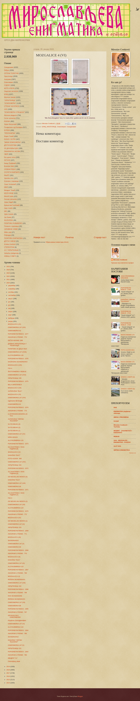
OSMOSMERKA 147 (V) (16, 645)
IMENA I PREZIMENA (121, 417)
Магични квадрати (10, 115)
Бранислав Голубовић (12, 205)
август (10, 298)
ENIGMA (7, 121)
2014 (8, 683)
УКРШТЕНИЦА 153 (14, 527)
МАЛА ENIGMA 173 (127, 335)
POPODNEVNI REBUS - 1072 (18, 468)
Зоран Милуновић (10, 124)
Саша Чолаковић (10, 184)
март (10, 315)
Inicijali (116, 421)
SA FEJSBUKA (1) (14, 430)
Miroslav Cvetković (120, 260)
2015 (8, 679)
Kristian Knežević (10, 244)
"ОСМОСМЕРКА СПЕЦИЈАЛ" (14, 112)
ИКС (5, 211)
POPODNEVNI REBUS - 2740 (126, 288)
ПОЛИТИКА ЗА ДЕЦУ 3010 (17, 349)
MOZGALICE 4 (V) (14, 452)
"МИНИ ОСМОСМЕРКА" (12, 142)
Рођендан (7, 235)
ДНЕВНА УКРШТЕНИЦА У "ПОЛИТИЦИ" (17, 344)
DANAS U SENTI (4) (128, 377)
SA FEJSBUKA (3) (14, 424)
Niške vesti (7, 232)
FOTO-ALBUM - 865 (15, 458)
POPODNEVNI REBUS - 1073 (18, 444)
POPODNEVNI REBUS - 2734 (126, 312)
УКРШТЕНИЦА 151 (14, 648)
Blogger (80, 696)
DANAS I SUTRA (10, 139)
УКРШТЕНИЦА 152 (14, 586)
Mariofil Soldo (8, 196)
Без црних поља (10, 157)
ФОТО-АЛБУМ (9, 88)
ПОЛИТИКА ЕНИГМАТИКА (13, 238)
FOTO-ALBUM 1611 (127, 350)
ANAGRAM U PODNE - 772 (17, 514)
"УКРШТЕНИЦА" (10, 100)
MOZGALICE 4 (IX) (14, 324)
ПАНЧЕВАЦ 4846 (14, 661)
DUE (115, 407)
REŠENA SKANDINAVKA (16, 579)
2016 (8, 676)
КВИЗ (6, 187)
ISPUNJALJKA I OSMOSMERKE (14, 616)
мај (9, 308)
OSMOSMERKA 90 (14, 486)
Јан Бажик (7, 217)
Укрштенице (8, 76)
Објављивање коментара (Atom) (57, 242)
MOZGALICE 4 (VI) (14, 394)
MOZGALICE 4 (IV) (14, 517)
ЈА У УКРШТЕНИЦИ (11, 250)
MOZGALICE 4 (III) (14, 537)
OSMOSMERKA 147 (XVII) (17, 375)
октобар (11, 292)
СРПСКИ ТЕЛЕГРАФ (11, 73)
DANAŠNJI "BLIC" (14, 455)
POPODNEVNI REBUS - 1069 (18, 531)
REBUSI (116, 436)
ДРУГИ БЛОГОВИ (10, 145)
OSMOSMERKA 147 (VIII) (17, 583)
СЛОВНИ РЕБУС (10, 169)
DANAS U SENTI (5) (128, 389)
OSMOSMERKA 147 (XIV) (17, 462)
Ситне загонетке (10, 118)
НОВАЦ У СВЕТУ (10, 256)
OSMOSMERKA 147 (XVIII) (17, 352)
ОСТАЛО (7, 160)
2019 (8, 666)
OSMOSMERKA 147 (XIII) (17, 483)
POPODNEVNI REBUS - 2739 (126, 324)
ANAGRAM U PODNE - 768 (17, 592)
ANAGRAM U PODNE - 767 (17, 612)
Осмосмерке (61, 127)
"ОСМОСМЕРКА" (10, 103)
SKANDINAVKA (13, 540)
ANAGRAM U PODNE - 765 (17, 655)
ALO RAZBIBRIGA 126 (15, 355)
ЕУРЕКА (7, 130)
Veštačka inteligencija (11, 253)
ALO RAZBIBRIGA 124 (15, 508)
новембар (12, 289)
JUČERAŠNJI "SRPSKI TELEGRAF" (16, 420)
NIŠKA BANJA (13, 437)
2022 (8, 276)
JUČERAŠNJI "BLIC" (15, 391)
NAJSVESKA (8, 220)
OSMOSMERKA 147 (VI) (16, 624)
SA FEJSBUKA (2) (14, 427)
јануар (10, 321)
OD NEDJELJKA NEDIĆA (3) (17, 477)
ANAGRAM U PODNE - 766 (17, 633)
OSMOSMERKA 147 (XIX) (17, 327)
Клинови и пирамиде (11, 181)
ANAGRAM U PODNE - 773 (17, 411)
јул (9, 302)
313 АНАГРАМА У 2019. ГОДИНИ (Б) (16, 472)
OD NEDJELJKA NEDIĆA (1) (17, 521)
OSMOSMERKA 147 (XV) (16, 434)
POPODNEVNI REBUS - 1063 (18, 652)
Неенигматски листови (12, 151)
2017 (8, 673)
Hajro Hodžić (8, 208)
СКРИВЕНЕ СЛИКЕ (11, 229)
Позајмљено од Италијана (13, 127)
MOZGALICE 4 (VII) (14, 388)
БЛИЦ (44, 127)
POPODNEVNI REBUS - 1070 (18, 511)
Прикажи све (132, 453)
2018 (8, 670)
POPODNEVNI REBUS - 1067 (18, 570)
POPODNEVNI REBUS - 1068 (18, 550)
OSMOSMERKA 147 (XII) (16, 504)
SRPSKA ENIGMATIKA (122, 450)
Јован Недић (8, 202)
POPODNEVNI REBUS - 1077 (18, 334)
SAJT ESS (117, 446)
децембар (12, 285)
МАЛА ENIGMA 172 (127, 362)
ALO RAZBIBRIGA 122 (15, 627)
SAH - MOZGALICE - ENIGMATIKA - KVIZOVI (122, 441)
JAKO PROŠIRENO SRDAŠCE (127, 277)
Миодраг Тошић (9, 190)
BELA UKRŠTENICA (15, 385)
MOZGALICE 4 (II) (14, 557)
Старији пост (100, 237)
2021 (8, 279)
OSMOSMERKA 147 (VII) (16, 602)
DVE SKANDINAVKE (15, 596)
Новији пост (39, 237)
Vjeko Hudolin (8, 214)
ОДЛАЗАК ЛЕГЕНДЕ (15, 401)
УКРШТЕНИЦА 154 (14, 465)
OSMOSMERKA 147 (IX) (16, 563)
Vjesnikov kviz (9, 178)
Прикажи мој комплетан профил (122, 263)
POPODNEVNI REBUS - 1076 (18, 358)
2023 (8, 273)
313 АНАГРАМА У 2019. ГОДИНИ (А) (16, 494)
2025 (8, 266)
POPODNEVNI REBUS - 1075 (18, 381)
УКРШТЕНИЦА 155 (14, 378)
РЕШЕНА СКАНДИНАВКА (17, 620)
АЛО (5, 109)
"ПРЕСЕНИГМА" (10, 133)
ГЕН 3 (10, 498)
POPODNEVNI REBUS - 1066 (18, 589)
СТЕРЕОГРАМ (9, 247)
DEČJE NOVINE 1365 (15, 340)
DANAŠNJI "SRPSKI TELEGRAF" (15, 641)
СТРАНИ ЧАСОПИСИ (11, 106)
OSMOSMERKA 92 (14, 331)
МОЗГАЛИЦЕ (51, 127)
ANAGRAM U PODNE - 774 (17, 337)
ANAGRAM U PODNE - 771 (17, 534)
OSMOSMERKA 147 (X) (16, 544)
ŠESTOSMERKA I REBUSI (17, 371)
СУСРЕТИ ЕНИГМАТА (12, 172)
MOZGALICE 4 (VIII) (15, 365)
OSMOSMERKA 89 (14, 547)
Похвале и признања (11, 226)
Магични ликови (9, 97)
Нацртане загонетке (11, 91)
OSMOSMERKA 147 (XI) (16, 524)
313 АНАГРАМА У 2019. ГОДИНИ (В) (16, 448)
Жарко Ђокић (9, 136)
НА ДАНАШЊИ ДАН (11, 148)
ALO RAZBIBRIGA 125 (15, 440)
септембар (12, 295)
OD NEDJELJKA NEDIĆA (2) (17, 501)
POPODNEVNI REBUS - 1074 (18, 407)
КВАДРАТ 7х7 (12, 658)
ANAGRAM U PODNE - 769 (17, 573)
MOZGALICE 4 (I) (14, 576)
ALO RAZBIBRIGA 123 (15, 566)
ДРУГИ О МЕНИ (9, 241)
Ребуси (6, 70)
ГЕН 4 (10, 368)
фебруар (11, 318)
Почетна (69, 237)
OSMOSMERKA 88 (14, 606)
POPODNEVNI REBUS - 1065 (18, 609)
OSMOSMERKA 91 (14, 404)
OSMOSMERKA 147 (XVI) (17, 397)
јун (9, 305)
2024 (8, 270)
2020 (8, 283)
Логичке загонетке (10, 199)
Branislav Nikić (9, 166)
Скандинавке (71, 127)
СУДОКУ (7, 85)
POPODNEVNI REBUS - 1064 (18, 630)
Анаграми (7, 79)
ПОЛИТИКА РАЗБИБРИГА (13, 223)
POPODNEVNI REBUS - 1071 (18, 490)
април (10, 311)
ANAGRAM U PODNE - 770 (17, 553)
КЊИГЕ (6, 175)
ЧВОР (6, 154)
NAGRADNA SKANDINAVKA (17, 362)
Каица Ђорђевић (10, 163)
